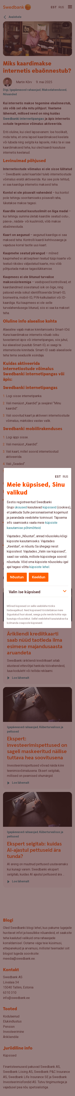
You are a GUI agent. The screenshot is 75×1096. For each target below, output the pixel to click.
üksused (21, 507)
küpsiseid (49, 507)
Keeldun (38, 577)
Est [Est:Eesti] (58, 476)
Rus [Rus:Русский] (65, 476)
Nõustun (17, 577)
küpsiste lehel (39, 567)
